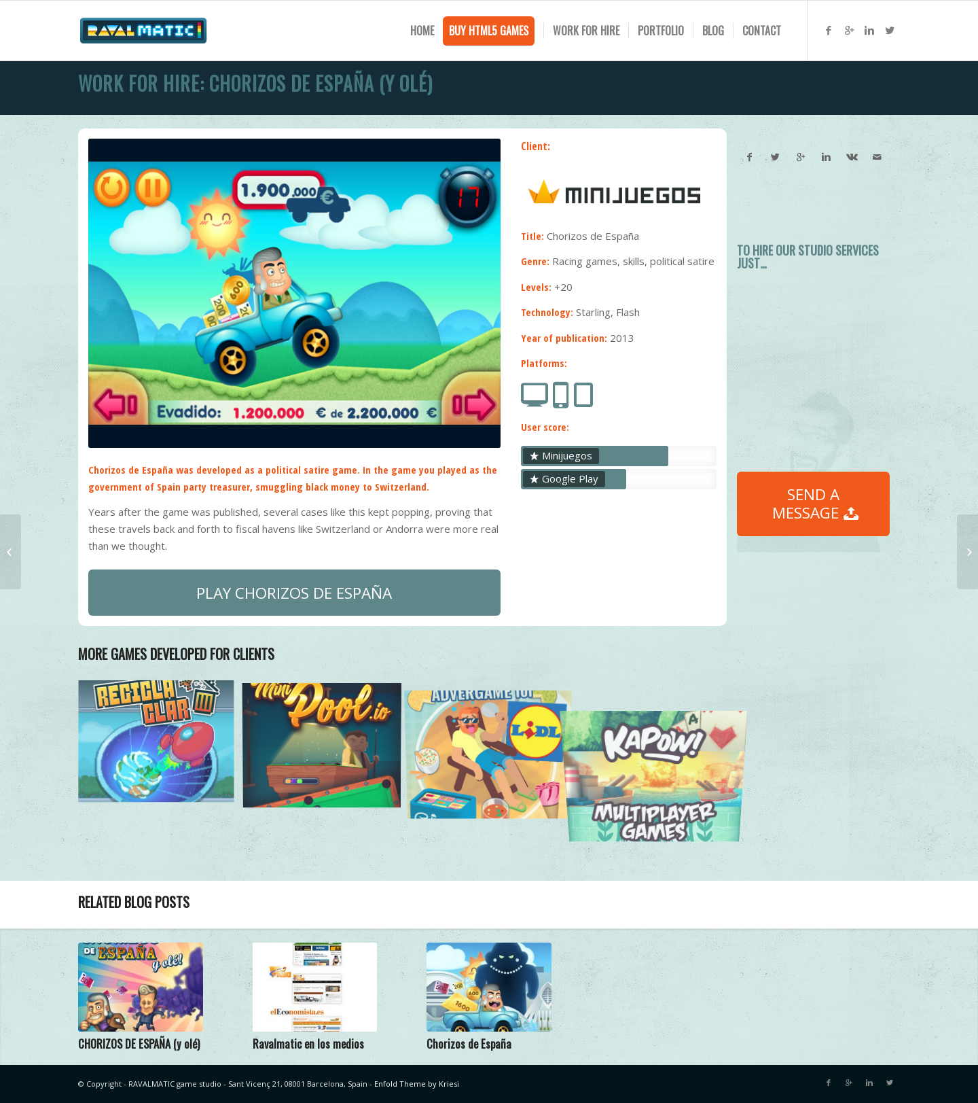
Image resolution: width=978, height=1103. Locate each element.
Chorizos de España (469, 1043)
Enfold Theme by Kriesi (416, 1084)
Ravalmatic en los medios (308, 1043)
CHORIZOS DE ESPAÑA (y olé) (139, 1043)
